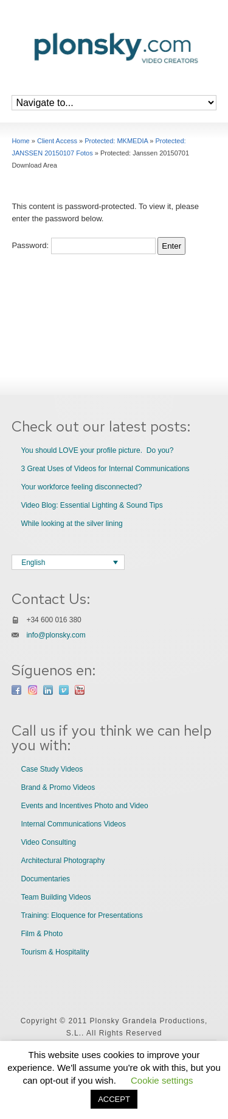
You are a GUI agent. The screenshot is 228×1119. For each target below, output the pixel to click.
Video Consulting (48, 842)
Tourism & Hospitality (55, 952)
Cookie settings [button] (162, 1080)
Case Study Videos (52, 769)
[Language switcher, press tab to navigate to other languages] (68, 562)
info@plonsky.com (55, 635)
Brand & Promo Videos (58, 787)
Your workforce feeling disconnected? (81, 487)
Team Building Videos (56, 897)
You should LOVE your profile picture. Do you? (97, 450)
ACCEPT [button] (114, 1099)
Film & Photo (42, 933)
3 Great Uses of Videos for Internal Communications (105, 468)
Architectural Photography (63, 860)
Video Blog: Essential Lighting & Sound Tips (91, 505)
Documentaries (45, 879)
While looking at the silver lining (71, 523)
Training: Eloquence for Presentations (81, 915)
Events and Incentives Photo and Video (84, 805)
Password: (83, 245)
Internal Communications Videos (73, 824)
